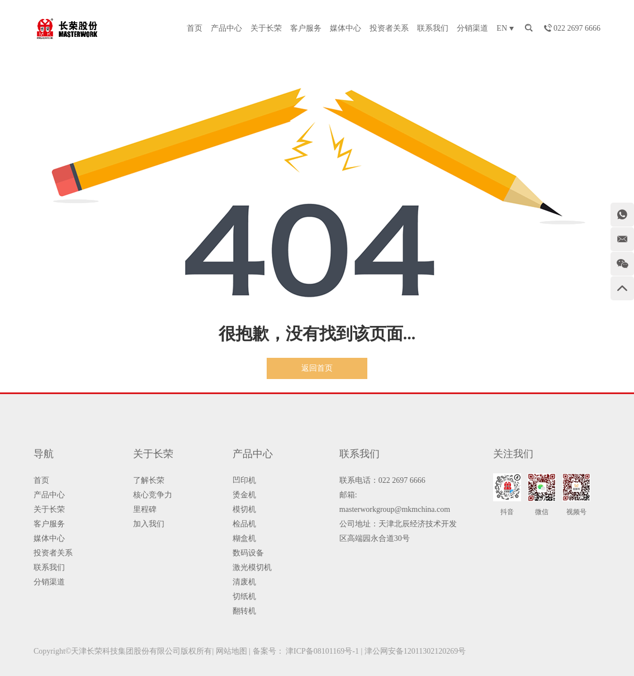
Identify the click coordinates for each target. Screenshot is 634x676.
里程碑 (145, 509)
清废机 (244, 582)
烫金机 (244, 495)
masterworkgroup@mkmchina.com (394, 509)
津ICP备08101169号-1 (322, 651)
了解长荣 (148, 480)
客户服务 (305, 28)
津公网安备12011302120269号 (415, 651)
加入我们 (148, 524)
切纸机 (244, 596)
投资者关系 (389, 28)
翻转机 (244, 611)
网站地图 (231, 651)
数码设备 (248, 553)
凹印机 (244, 480)
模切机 (244, 509)
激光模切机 (252, 567)
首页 (194, 28)
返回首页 (317, 368)
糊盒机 (244, 538)
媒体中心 (345, 28)
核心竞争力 (152, 495)
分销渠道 (472, 28)
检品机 (244, 524)
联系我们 (432, 28)
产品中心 (226, 28)
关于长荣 (266, 28)
